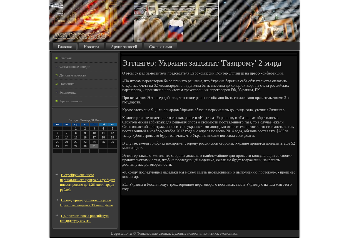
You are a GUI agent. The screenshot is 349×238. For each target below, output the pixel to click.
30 (84, 146)
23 (84, 141)
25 (103, 141)
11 (103, 133)
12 (112, 133)
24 (94, 141)
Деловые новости (72, 75)
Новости (91, 46)
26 (112, 141)
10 (94, 133)
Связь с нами (160, 46)
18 (103, 137)
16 (84, 137)
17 (94, 137)
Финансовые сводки (74, 67)
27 (57, 146)
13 (57, 137)
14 (66, 137)
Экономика (67, 92)
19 (112, 137)
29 (76, 146)
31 (94, 146)
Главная (65, 46)
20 (57, 141)
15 (76, 137)
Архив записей (124, 46)
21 (66, 141)
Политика (66, 84)
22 (76, 141)
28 (66, 146)
